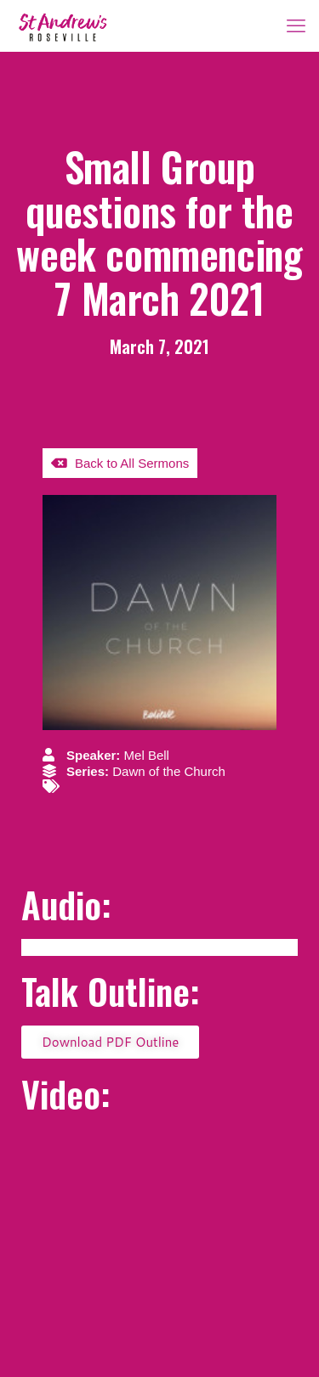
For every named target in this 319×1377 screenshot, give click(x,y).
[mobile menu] (296, 25)
